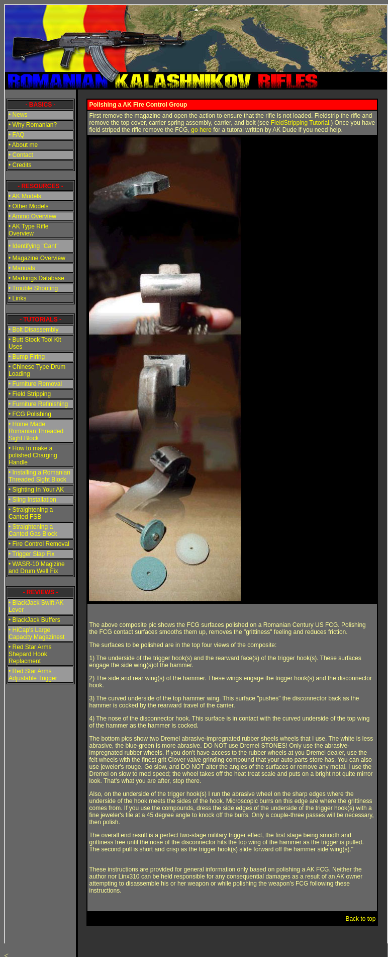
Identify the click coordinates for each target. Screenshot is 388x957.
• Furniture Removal (35, 383)
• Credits (20, 165)
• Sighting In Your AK (36, 489)
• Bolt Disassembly (34, 329)
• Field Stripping (30, 393)
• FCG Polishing (30, 414)
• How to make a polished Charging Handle (33, 455)
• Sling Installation (32, 499)
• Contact (21, 154)
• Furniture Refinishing (38, 404)
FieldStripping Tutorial (300, 122)
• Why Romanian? (33, 124)
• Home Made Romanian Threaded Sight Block (36, 431)
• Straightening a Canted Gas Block (33, 530)
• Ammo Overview (32, 216)
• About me (23, 144)
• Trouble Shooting (33, 288)
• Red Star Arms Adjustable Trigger (33, 675)
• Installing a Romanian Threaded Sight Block (39, 476)
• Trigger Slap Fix (32, 553)
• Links (18, 298)
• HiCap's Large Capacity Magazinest (36, 633)
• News (18, 114)
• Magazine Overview (37, 258)
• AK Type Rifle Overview (28, 230)
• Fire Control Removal (39, 543)
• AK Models (25, 196)
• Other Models (29, 206)
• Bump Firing (27, 356)
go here (201, 129)
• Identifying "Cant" (33, 246)
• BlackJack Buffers (34, 619)
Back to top (360, 918)
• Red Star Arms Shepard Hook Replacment (30, 654)
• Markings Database (36, 278)
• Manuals (22, 268)
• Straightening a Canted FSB (31, 513)
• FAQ (17, 134)
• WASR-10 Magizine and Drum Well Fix (37, 568)
